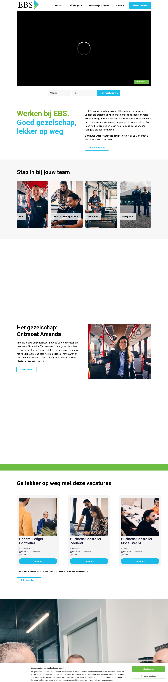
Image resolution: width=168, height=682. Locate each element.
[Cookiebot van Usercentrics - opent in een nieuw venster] (15, 677)
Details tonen (126, 677)
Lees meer (26, 369)
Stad (76, 93)
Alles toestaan (148, 653)
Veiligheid (127, 216)
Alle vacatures (140, 5)
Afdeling (53, 93)
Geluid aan (141, 82)
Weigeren (148, 667)
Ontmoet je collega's (99, 5)
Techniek (93, 216)
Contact (120, 5)
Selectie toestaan (148, 660)
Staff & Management (66, 216)
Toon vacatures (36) (108, 93)
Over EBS (58, 5)
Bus (21, 216)
